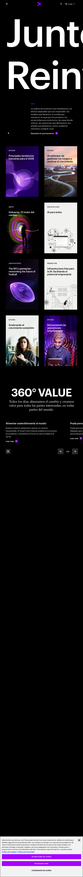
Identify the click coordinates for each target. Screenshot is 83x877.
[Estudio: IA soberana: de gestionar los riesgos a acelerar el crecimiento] (60, 171)
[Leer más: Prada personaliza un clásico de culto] (76, 438)
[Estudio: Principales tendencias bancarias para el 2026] (22, 171)
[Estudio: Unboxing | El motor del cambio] (22, 228)
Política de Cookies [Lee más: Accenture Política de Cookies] (9, 852)
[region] (41, 856)
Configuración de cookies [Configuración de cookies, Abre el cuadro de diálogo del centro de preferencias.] (41, 870)
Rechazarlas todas (41, 863)
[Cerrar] (79, 840)
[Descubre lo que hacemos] (44, 133)
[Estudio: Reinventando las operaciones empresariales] (60, 340)
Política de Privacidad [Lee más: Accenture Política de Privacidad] (26, 852)
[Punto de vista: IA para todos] (60, 228)
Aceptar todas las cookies (41, 856)
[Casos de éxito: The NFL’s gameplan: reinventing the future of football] (22, 284)
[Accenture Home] (39, 4)
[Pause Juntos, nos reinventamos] (8, 133)
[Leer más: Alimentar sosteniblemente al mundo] (12, 441)
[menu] (7, 4)
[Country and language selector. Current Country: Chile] (70, 4)
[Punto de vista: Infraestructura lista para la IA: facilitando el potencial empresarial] (60, 284)
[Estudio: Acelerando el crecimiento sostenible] (22, 340)
